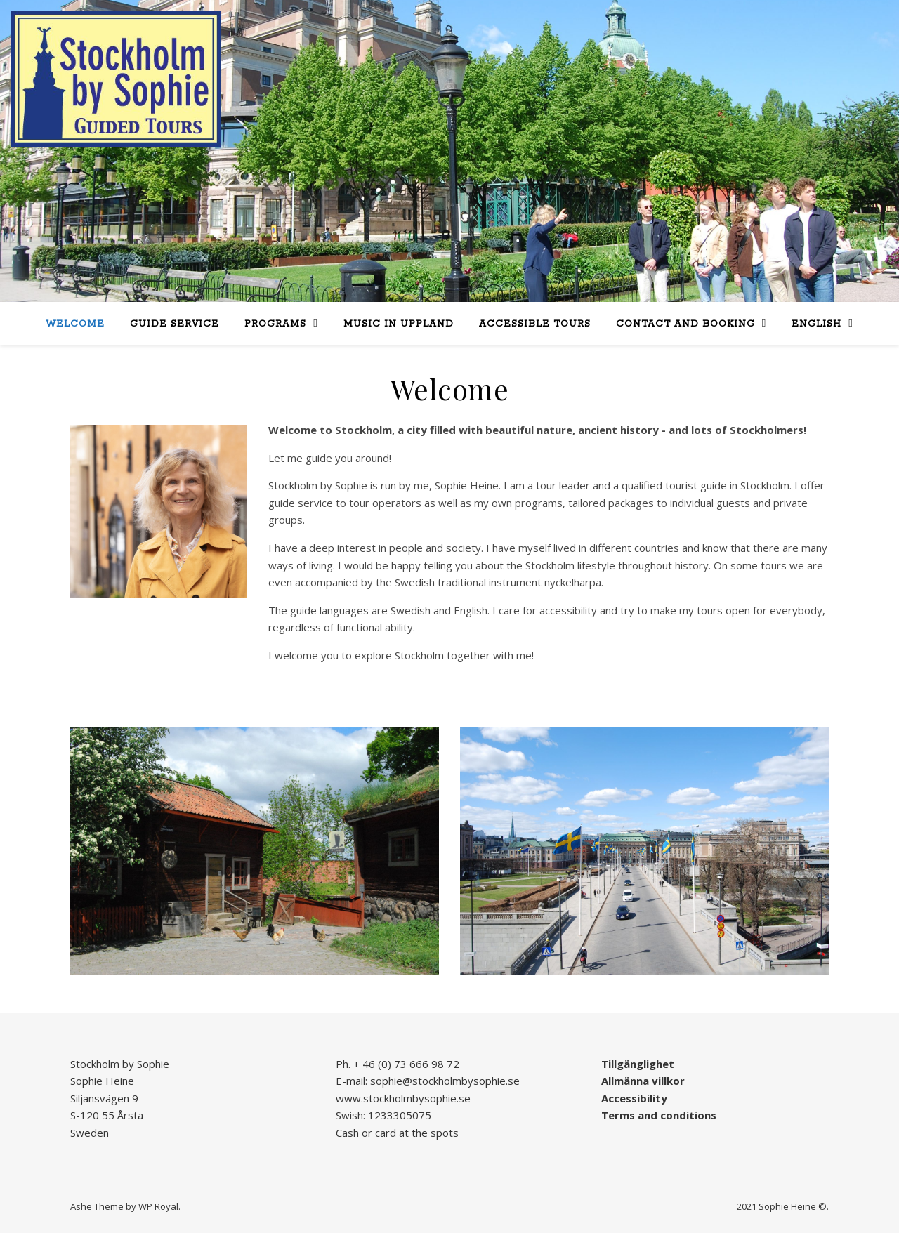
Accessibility (634, 1098)
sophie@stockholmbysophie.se (445, 1081)
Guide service (174, 324)
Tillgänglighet (637, 1064)
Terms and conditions (658, 1115)
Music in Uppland (398, 324)
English (816, 324)
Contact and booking (685, 324)
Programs (275, 324)
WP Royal (158, 1206)
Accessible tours (535, 324)
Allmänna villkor (643, 1081)
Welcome (75, 324)
